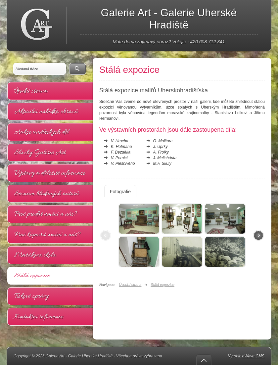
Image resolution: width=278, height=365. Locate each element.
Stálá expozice (32, 275)
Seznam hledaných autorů (46, 193)
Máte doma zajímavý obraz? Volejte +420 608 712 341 (169, 41)
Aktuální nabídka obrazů (46, 111)
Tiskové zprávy (31, 296)
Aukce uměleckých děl (41, 132)
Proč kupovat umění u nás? (47, 234)
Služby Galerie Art (40, 152)
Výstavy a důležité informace (49, 173)
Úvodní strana (30, 91)
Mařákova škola (35, 255)
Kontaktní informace (38, 316)
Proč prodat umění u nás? (45, 214)
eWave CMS (253, 356)
